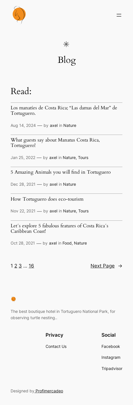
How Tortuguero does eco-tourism (47, 199)
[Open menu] (119, 15)
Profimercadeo (48, 390)
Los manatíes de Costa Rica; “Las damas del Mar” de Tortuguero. (64, 110)
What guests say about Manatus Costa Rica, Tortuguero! (55, 142)
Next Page (106, 266)
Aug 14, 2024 (23, 125)
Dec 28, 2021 (23, 184)
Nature (69, 125)
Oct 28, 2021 (23, 243)
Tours (83, 157)
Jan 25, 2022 (23, 157)
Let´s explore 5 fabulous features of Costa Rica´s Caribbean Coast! (59, 228)
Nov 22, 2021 (23, 210)
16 (31, 266)
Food (67, 243)
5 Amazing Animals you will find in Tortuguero (61, 172)
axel (54, 125)
